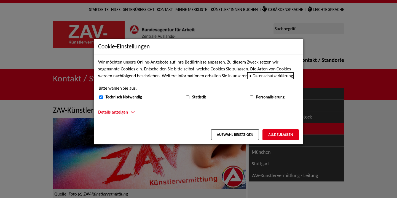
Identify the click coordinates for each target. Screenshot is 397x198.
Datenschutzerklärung (273, 75)
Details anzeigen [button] (113, 112)
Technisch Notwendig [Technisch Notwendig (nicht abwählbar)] (124, 97)
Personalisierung (270, 97)
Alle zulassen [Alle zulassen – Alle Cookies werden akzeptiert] (280, 134)
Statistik (199, 97)
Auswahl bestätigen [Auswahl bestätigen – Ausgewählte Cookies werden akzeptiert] (235, 134)
